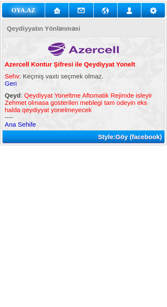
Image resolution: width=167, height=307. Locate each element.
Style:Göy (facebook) (130, 136)
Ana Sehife (20, 124)
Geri (11, 83)
